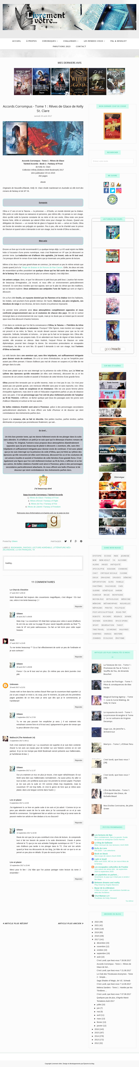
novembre (101, 946)
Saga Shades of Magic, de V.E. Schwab (113, 981)
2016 (97, 1029)
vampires (97, 634)
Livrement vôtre (57, 1063)
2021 (97, 925)
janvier (100, 1026)
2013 (97, 1040)
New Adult (104, 560)
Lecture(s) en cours (112, 219)
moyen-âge (98, 599)
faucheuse (110, 586)
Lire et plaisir (16, 800)
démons (127, 577)
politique (120, 608)
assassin (111, 569)
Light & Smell (100, 859)
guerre (96, 590)
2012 (97, 1043)
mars (99, 1019)
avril (99, 1015)
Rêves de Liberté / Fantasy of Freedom (44, 507)
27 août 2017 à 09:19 (17, 593)
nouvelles (125, 603)
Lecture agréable (42, 547)
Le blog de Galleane (103, 843)
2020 (97, 929)
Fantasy (27, 547)
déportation (99, 582)
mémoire (97, 603)
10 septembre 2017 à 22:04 (27, 833)
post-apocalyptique (103, 612)
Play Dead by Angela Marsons (106, 885)
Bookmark (16, 547)
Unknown (14, 684)
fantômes (97, 586)
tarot (120, 625)
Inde (116, 556)
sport (96, 625)
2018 (97, 936)
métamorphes (110, 603)
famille (120, 582)
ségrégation (107, 625)
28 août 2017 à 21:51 (17, 687)
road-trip (121, 612)
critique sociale (109, 573)
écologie (108, 638)
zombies (97, 638)
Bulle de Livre (100, 848)
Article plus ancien (69, 923)
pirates (108, 608)
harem (119, 590)
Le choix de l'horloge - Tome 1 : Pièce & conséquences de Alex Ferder (118, 684)
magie (107, 595)
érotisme (120, 638)
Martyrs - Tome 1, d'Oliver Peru (118, 744)
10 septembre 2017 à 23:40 (20, 865)
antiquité (115, 564)
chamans (122, 569)
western (118, 634)
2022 (97, 922)
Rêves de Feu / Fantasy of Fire (44, 504)
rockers (107, 616)
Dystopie (97, 556)
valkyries (124, 629)
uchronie (111, 629)
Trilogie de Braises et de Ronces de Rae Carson (41, 267)
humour (97, 595)
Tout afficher (129, 901)
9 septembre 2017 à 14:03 (19, 803)
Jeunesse (125, 556)
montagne (117, 595)
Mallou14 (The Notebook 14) (22, 737)
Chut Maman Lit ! (102, 896)
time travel (98, 629)
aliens (96, 564)
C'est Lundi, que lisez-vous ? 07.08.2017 (114, 994)
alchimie (122, 560)
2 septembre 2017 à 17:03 (26, 717)
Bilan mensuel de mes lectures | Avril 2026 (111, 845)
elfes (111, 582)
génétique (107, 590)
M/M (95, 560)
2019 (97, 932)
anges (105, 564)
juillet (99, 1004)
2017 (97, 939)
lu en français (23, 550)
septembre (101, 953)
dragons (105, 577)
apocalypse (98, 569)
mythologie (112, 599)
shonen (96, 621)
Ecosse (107, 556)
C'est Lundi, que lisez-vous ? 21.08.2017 (114, 970)
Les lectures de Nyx (103, 835)
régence (118, 616)
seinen (128, 616)
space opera (122, 621)
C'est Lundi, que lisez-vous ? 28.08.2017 (114, 960)
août (99, 957)
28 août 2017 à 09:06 (24, 667)
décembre (101, 943)
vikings (107, 634)
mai (98, 1012)
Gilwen (20, 614)
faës (121, 586)
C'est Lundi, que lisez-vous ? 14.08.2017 (114, 984)
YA (33, 550)
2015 (97, 1033)
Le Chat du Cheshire (19, 590)
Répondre (78, 607)
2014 (97, 1036)
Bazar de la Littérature (104, 888)
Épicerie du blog (88, 1063)
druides (117, 577)
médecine (125, 599)
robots (96, 616)
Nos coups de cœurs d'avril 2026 (107, 856)
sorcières (108, 621)
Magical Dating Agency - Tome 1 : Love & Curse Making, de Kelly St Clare (118, 700)
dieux (95, 577)
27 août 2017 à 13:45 (17, 643)
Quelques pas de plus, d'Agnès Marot (112, 998)
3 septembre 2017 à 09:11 (19, 741)
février (100, 1022)
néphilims (97, 608)
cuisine (123, 573)
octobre (100, 950)
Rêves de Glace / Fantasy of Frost (44, 498)
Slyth (12, 640)
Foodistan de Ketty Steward (105, 898)
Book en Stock (101, 854)
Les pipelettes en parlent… (106, 875)
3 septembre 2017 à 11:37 (26, 771)
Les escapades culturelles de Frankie (111, 867)
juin (98, 1008)
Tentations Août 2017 (106, 1001)
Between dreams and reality (107, 882)
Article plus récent (16, 923)
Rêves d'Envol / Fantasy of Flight (44, 501)
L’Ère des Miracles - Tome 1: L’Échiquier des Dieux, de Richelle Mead (117, 793)
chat (95, 573)
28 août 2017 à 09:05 (24, 617)
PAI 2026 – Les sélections (104, 851)
